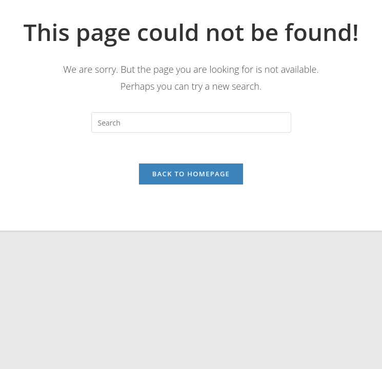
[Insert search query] (191, 122)
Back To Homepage (191, 173)
